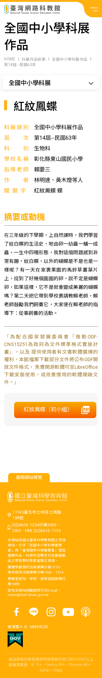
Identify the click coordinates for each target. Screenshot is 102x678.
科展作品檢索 (33, 59)
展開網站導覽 (29, 477)
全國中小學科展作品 (70, 59)
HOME (9, 59)
